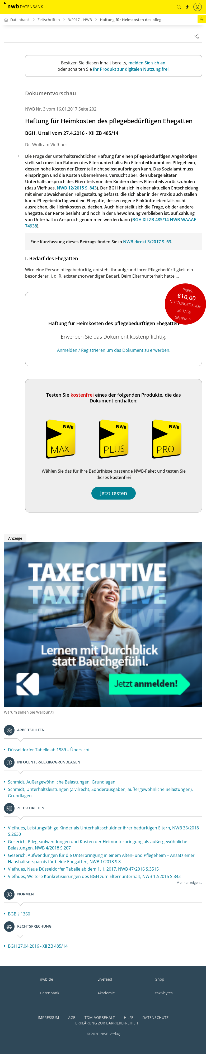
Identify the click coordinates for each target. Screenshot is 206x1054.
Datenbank (49, 992)
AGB (72, 1017)
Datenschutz (155, 1017)
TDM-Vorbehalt (100, 1017)
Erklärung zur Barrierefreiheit (107, 1022)
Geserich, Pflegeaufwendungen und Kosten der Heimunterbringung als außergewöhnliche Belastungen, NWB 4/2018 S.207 (97, 845)
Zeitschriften (49, 19)
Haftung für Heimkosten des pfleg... (132, 19)
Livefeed (104, 979)
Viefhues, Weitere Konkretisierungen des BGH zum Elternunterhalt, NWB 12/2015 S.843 (94, 876)
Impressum (48, 1017)
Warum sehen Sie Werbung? (29, 712)
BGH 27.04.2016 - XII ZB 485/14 (38, 946)
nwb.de (46, 979)
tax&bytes (164, 992)
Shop (159, 979)
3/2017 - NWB (80, 19)
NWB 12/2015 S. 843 (77, 188)
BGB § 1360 (19, 914)
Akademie (106, 992)
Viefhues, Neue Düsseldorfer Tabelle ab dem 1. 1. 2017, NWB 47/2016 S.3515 (83, 869)
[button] (179, 7)
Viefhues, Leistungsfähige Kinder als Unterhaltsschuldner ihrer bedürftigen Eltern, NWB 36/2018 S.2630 (103, 831)
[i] (19, 156)
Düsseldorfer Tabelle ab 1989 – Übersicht (49, 750)
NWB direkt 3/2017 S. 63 (147, 242)
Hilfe (128, 1017)
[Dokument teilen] (196, 36)
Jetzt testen (113, 493)
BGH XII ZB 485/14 (150, 219)
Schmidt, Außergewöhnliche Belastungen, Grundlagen (61, 782)
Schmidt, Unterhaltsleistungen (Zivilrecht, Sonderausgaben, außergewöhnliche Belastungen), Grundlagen (100, 792)
